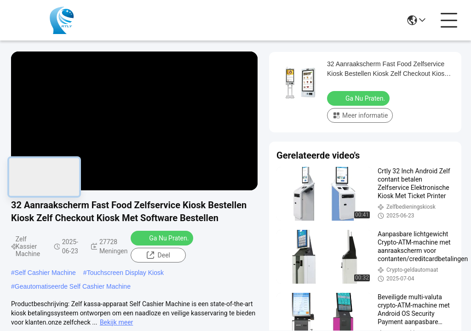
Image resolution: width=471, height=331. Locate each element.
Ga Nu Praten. (163, 237)
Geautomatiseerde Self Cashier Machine (73, 286)
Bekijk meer (116, 322)
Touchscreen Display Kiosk (125, 272)
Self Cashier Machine (45, 272)
